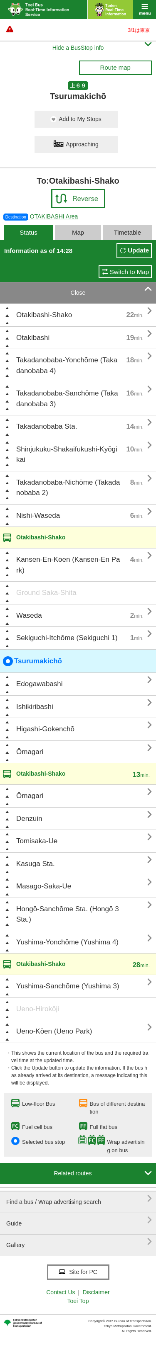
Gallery (79, 1242)
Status (28, 232)
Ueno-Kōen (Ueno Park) (54, 1031)
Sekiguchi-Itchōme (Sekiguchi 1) (67, 638)
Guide (79, 1220)
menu (144, 9)
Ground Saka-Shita (46, 593)
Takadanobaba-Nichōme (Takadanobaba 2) (68, 487)
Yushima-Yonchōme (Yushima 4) (67, 942)
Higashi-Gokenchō (45, 729)
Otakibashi (33, 338)
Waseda (29, 615)
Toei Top (78, 1301)
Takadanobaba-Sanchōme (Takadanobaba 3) (67, 398)
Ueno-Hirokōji (37, 1009)
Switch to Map (129, 271)
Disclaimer (95, 1292)
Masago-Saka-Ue (43, 886)
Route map (115, 67)
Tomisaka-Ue (36, 841)
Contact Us (60, 1292)
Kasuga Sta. (35, 864)
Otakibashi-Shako (44, 315)
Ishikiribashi (34, 707)
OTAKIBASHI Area (40, 216)
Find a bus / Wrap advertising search (79, 1198)
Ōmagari (29, 752)
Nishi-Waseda (38, 515)
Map (78, 232)
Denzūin (29, 819)
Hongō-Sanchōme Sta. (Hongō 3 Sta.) (67, 914)
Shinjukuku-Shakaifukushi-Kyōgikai (66, 454)
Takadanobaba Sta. (46, 426)
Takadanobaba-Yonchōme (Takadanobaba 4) (66, 365)
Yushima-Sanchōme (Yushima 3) (67, 986)
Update (138, 250)
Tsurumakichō (32, 661)
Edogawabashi (39, 684)
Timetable (127, 232)
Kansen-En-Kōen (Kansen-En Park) (68, 565)
